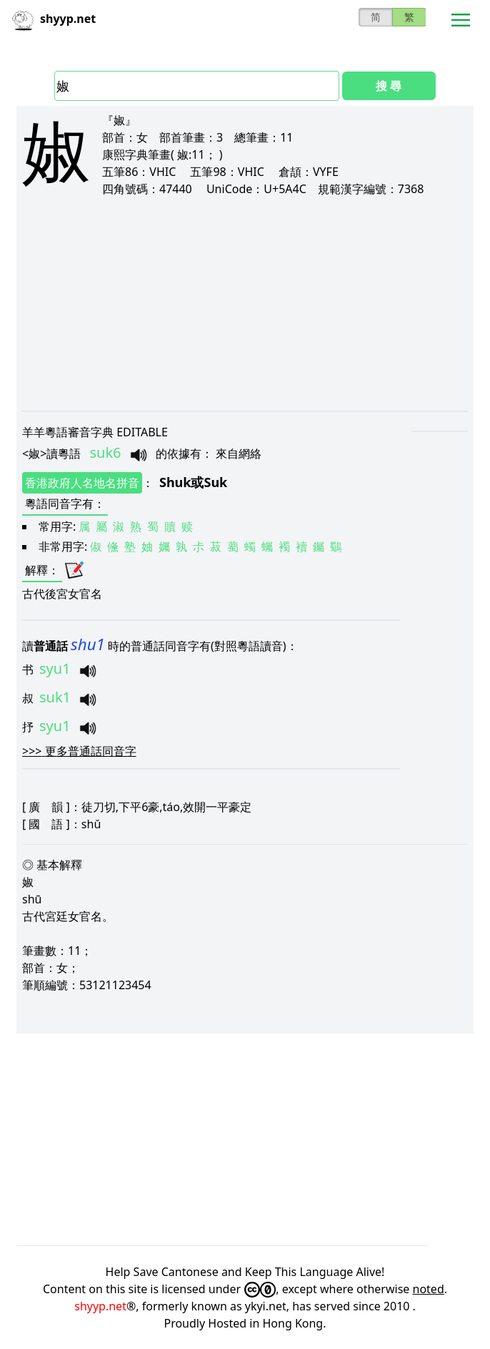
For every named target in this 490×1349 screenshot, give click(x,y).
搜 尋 (388, 86)
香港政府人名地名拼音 (82, 483)
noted (428, 1289)
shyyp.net (100, 1306)
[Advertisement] (245, 303)
